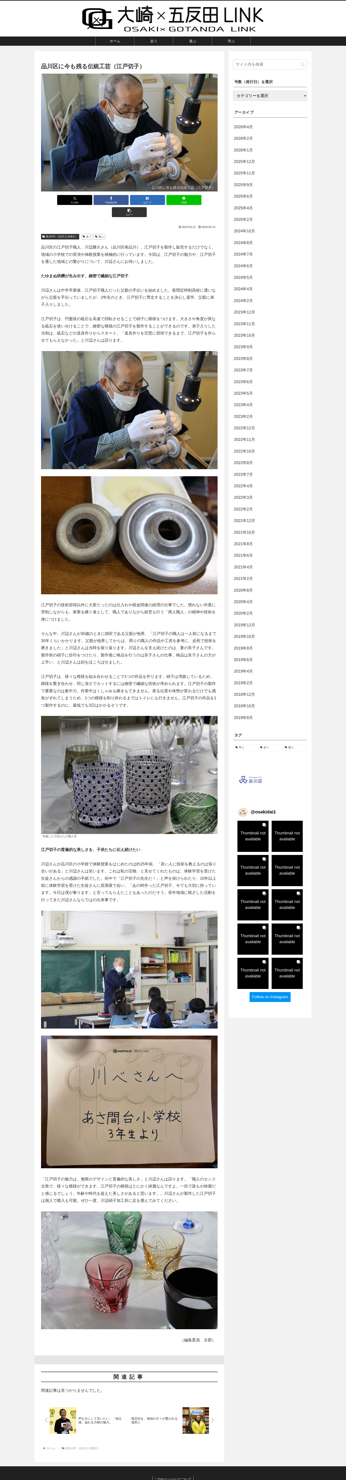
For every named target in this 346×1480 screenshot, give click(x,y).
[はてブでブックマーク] (129, 200)
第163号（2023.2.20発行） (60, 224)
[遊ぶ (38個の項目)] (295, 747)
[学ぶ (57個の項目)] (245, 747)
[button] (189, 200)
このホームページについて (173, 1466)
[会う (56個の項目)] (270, 747)
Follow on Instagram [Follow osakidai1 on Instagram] (270, 997)
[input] (270, 64)
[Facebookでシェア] (100, 200)
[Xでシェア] (70, 200)
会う (87, 224)
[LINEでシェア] (159, 200)
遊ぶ (99, 224)
